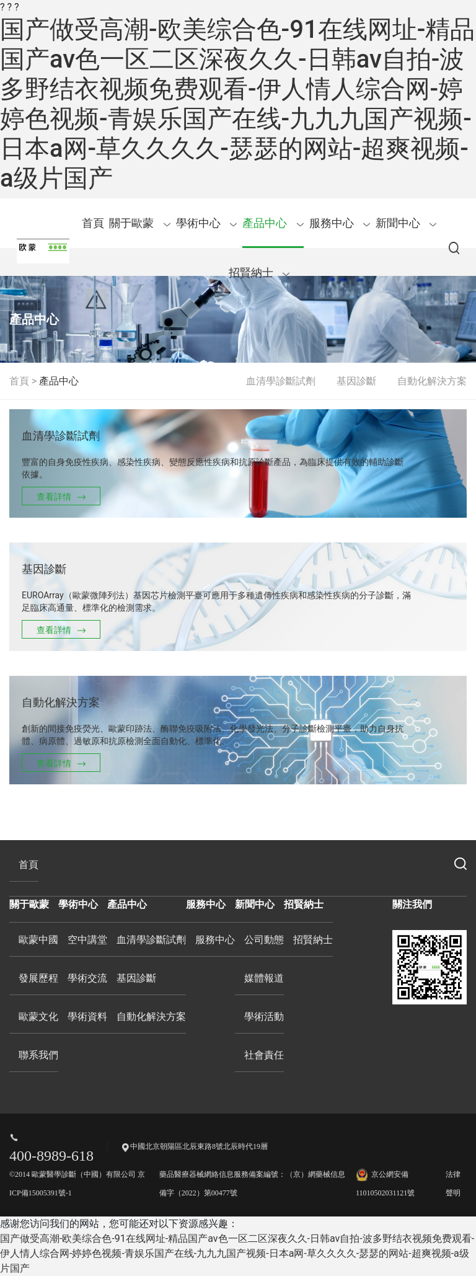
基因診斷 (356, 381)
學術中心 (206, 223)
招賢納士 (259, 273)
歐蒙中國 (38, 939)
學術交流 (87, 978)
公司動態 (264, 939)
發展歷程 (38, 978)
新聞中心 (406, 223)
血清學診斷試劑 (280, 381)
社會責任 (264, 1055)
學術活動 (264, 1016)
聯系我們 (38, 1055)
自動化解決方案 (432, 381)
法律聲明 (453, 1183)
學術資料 (87, 1016)
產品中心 (273, 223)
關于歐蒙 (139, 223)
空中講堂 (87, 939)
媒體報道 (264, 978)
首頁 (93, 223)
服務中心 (340, 223)
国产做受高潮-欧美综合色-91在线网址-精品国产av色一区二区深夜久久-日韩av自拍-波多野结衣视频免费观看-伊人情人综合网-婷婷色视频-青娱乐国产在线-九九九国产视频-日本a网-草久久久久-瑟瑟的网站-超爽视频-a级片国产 (237, 104)
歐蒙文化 (38, 1016)
